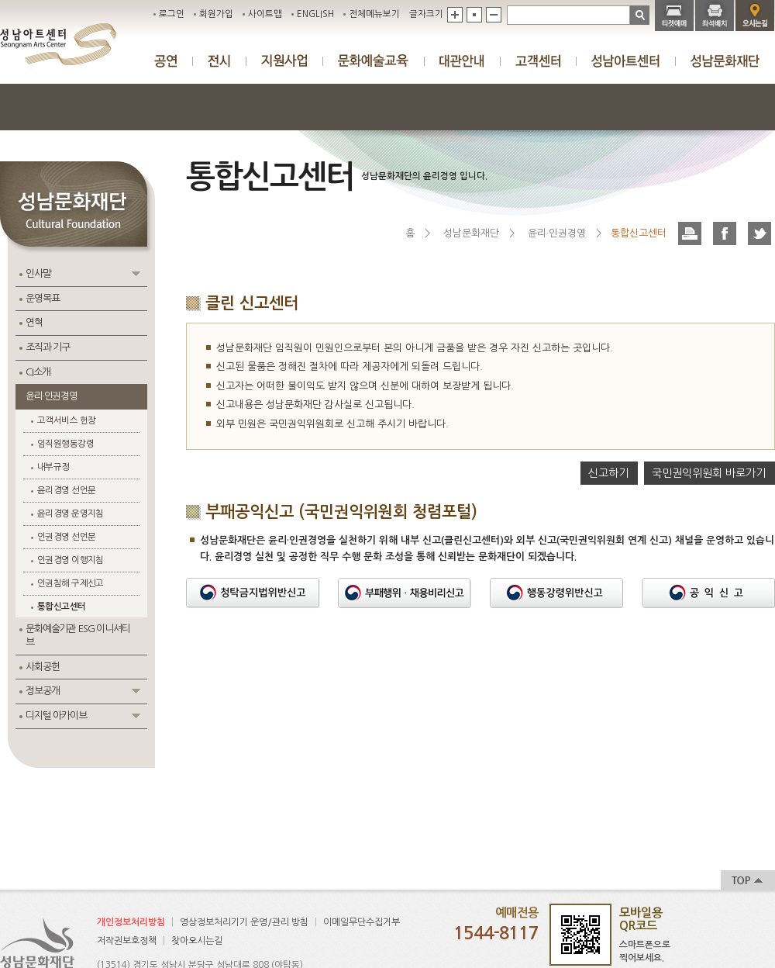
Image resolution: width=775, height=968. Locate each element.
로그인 (171, 14)
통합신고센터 (61, 606)
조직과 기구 (48, 347)
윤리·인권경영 (52, 396)
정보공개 (42, 691)
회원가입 (216, 14)
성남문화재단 (471, 233)
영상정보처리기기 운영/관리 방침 (244, 922)
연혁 (34, 322)
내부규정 (53, 467)
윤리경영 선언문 (66, 490)
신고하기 (608, 473)
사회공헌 (42, 667)
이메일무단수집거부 (361, 922)
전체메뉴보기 (374, 14)
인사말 (38, 273)
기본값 (474, 14)
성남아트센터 (58, 44)
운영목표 (42, 298)
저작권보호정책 (127, 941)
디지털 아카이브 (56, 715)
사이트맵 (265, 14)
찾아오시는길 (196, 941)
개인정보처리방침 (131, 922)
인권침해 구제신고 (70, 583)
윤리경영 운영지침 (70, 513)
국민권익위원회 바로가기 (709, 473)
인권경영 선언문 (66, 536)
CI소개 (38, 372)
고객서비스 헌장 (66, 420)
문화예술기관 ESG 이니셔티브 (78, 635)
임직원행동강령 (65, 443)
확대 (455, 14)
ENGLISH (315, 14)
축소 (493, 14)
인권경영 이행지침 (70, 560)
